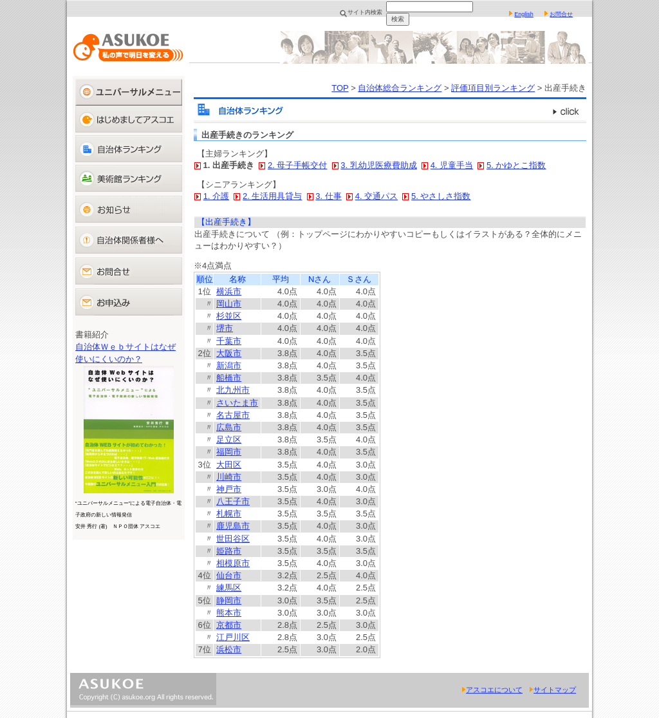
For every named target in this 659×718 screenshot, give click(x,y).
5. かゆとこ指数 (516, 165)
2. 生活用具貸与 (272, 196)
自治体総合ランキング (399, 88)
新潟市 (228, 365)
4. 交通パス (376, 196)
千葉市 (228, 341)
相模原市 (233, 563)
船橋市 (228, 378)
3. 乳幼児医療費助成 (378, 165)
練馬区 (228, 587)
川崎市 (228, 477)
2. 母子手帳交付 (297, 165)
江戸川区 (233, 637)
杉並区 (228, 316)
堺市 (224, 328)
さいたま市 (237, 403)
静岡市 (228, 600)
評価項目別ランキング (493, 88)
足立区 (228, 439)
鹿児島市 (233, 526)
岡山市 (228, 303)
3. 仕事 (328, 196)
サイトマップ (552, 690)
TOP (339, 88)
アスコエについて (492, 690)
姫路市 (228, 551)
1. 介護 (216, 196)
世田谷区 (233, 538)
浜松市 (228, 649)
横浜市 (228, 291)
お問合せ (561, 14)
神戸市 (228, 489)
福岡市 (228, 452)
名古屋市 (233, 415)
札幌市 (228, 513)
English (524, 14)
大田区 (228, 464)
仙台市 (228, 575)
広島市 (228, 427)
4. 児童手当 (452, 165)
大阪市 (228, 353)
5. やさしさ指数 (440, 196)
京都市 (228, 625)
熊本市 (228, 613)
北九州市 (233, 390)
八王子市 (233, 501)
